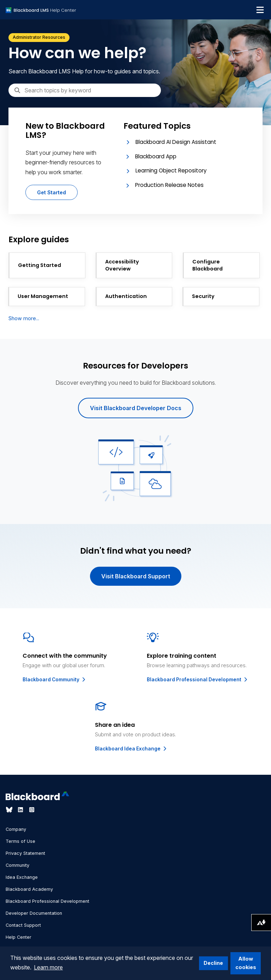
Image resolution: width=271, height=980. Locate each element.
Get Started (51, 192)
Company (16, 829)
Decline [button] (213, 963)
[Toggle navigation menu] (260, 10)
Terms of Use (20, 841)
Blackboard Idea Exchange (131, 748)
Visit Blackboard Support (135, 576)
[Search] (84, 90)
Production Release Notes (169, 185)
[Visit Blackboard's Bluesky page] (10, 809)
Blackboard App (155, 156)
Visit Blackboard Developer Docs (135, 408)
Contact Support (23, 925)
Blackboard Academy (29, 889)
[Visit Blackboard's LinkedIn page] (21, 809)
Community (17, 865)
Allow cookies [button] (245, 963)
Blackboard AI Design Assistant (176, 142)
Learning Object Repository (171, 170)
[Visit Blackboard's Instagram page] (31, 809)
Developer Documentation (34, 913)
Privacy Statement (25, 853)
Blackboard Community (54, 679)
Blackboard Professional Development (197, 679)
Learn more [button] (48, 967)
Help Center (18, 937)
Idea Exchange (22, 877)
